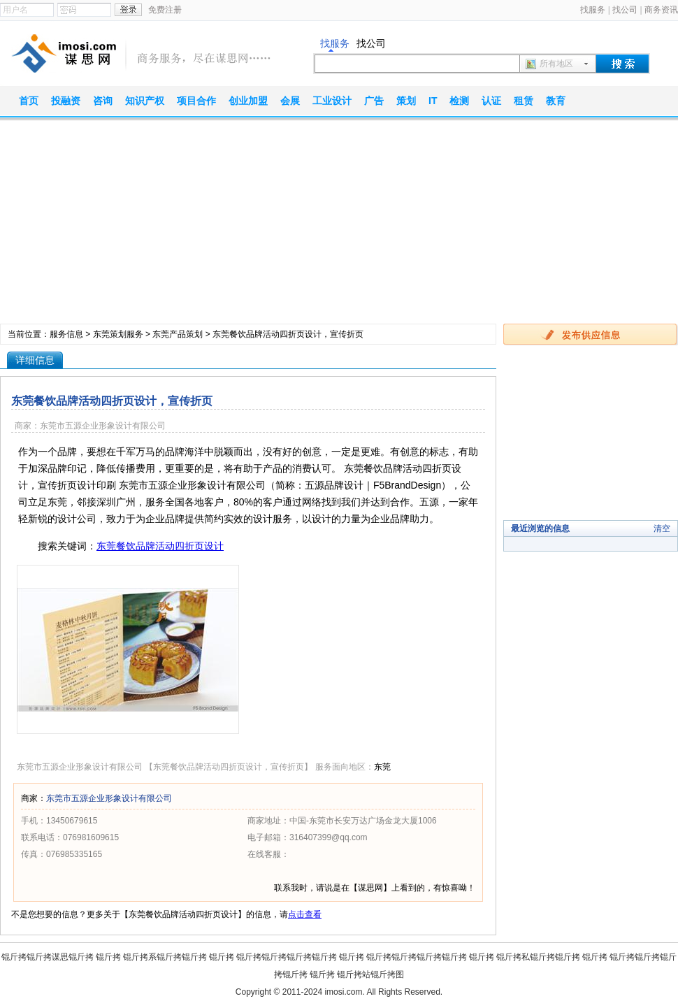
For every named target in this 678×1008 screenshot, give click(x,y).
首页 (28, 100)
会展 (290, 100)
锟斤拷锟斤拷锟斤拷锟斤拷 (286, 957)
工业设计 (332, 100)
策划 (406, 100)
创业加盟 (248, 100)
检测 (459, 100)
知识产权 (144, 100)
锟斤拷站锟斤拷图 (370, 974)
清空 (662, 528)
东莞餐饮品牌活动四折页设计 (160, 546)
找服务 (592, 10)
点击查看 (305, 914)
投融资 (65, 100)
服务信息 (66, 334)
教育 (555, 100)
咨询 (103, 100)
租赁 (523, 100)
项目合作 (196, 100)
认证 (491, 100)
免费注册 (165, 10)
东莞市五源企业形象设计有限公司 (109, 798)
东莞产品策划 (177, 334)
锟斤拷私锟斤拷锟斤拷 (538, 957)
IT (432, 100)
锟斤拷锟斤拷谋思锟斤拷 (47, 957)
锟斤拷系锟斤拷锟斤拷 (165, 957)
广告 (374, 100)
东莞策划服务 (118, 334)
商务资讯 (661, 10)
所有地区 (556, 64)
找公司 (624, 10)
